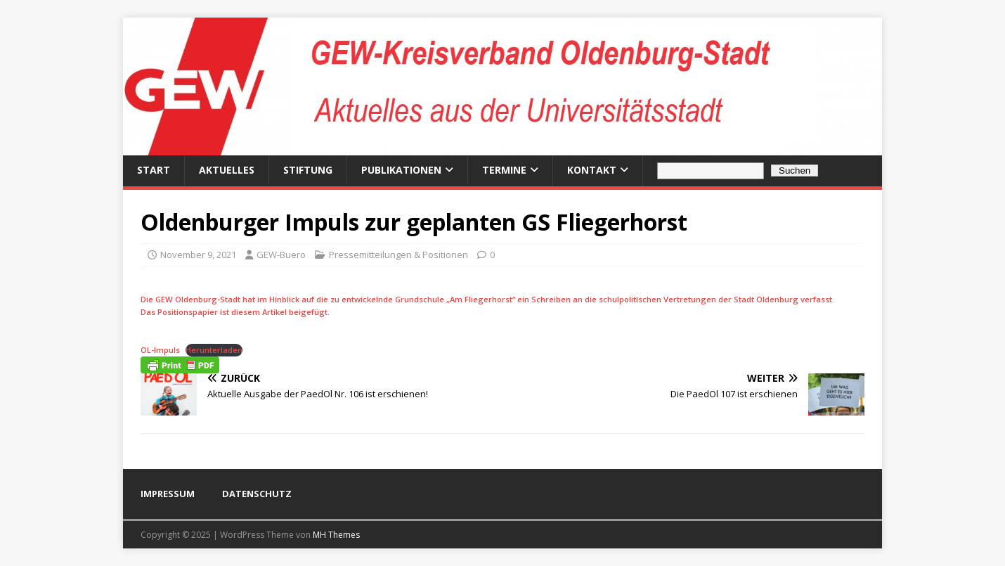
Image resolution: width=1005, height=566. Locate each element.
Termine (504, 169)
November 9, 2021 (198, 254)
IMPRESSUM (168, 493)
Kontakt (591, 169)
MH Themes (336, 535)
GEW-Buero (281, 254)
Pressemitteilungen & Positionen (398, 254)
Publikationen (401, 169)
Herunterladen (214, 350)
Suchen (794, 170)
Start (153, 169)
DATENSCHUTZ (257, 493)
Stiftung (307, 169)
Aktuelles (226, 169)
